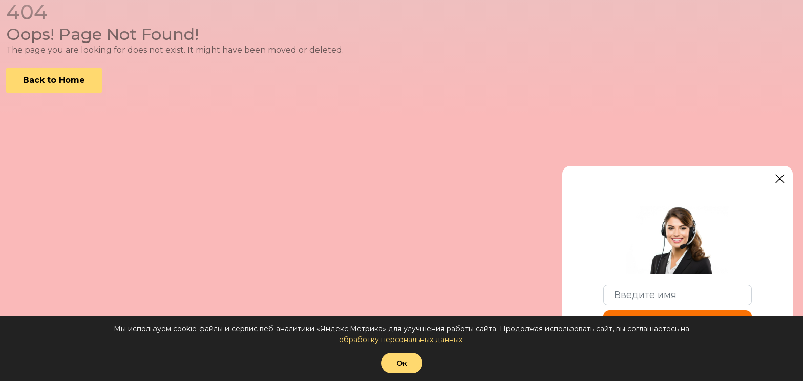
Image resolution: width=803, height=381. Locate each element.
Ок (401, 363)
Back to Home (54, 80)
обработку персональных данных (400, 339)
